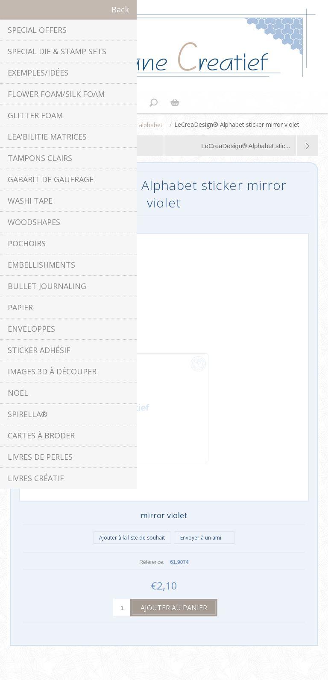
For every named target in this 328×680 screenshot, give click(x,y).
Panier (174, 102)
